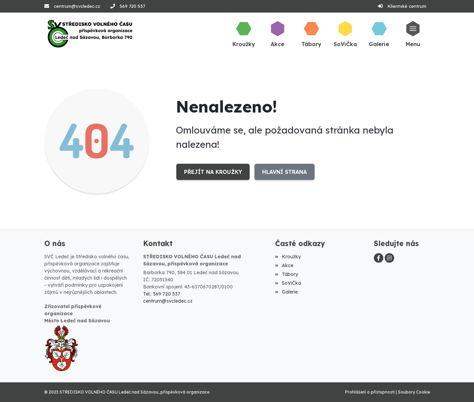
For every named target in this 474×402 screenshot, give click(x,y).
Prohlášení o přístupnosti (370, 392)
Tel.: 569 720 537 (161, 294)
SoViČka (288, 283)
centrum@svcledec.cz (77, 6)
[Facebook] (378, 258)
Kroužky (288, 257)
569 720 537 (132, 6)
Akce (284, 265)
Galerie (286, 292)
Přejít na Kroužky (213, 171)
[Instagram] (389, 258)
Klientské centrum (406, 6)
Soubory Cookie (414, 392)
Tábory (286, 274)
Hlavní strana (284, 171)
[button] (413, 33)
